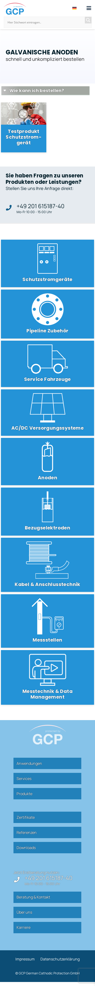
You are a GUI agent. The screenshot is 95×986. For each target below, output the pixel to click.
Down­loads (26, 847)
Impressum (25, 959)
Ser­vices (24, 778)
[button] (88, 8)
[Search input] (46, 22)
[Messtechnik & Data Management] (47, 677)
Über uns (24, 912)
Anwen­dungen (29, 763)
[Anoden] (47, 461)
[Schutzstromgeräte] (47, 263)
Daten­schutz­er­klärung (60, 959)
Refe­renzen (27, 832)
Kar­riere (23, 927)
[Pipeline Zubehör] (47, 314)
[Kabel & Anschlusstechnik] (47, 565)
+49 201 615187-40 (41, 206)
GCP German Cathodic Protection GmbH (49, 973)
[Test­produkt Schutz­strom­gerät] (23, 127)
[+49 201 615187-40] (11, 208)
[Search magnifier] (88, 20)
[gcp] (15, 9)
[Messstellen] (47, 621)
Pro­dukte (24, 793)
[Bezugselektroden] (47, 512)
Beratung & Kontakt (33, 897)
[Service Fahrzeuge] (47, 364)
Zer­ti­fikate (26, 817)
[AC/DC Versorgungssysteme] (47, 412)
